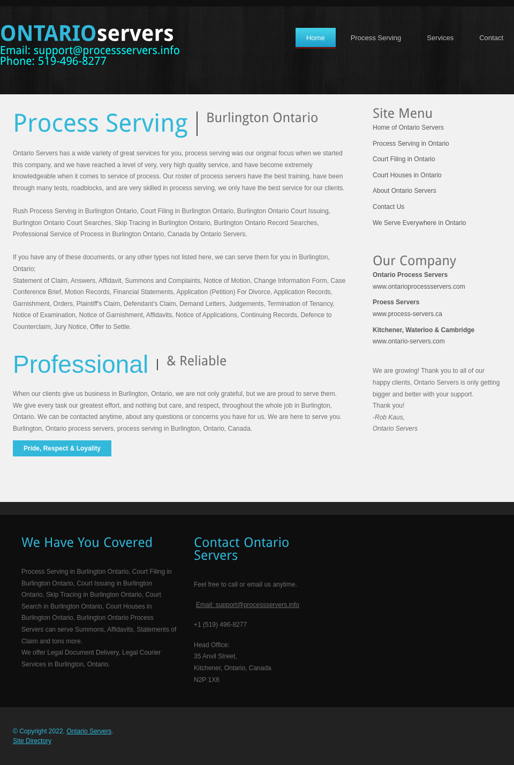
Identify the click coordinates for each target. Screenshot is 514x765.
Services (440, 38)
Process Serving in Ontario (411, 143)
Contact (491, 38)
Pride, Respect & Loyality (62, 448)
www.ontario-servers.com (423, 336)
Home (315, 38)
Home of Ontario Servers (408, 127)
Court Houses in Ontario (407, 175)
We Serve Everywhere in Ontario (419, 223)
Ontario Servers (88, 731)
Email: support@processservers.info (247, 605)
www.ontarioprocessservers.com (419, 280)
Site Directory (32, 741)
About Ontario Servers (404, 190)
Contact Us (388, 207)
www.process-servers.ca (407, 308)
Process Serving (376, 38)
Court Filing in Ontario (404, 159)
